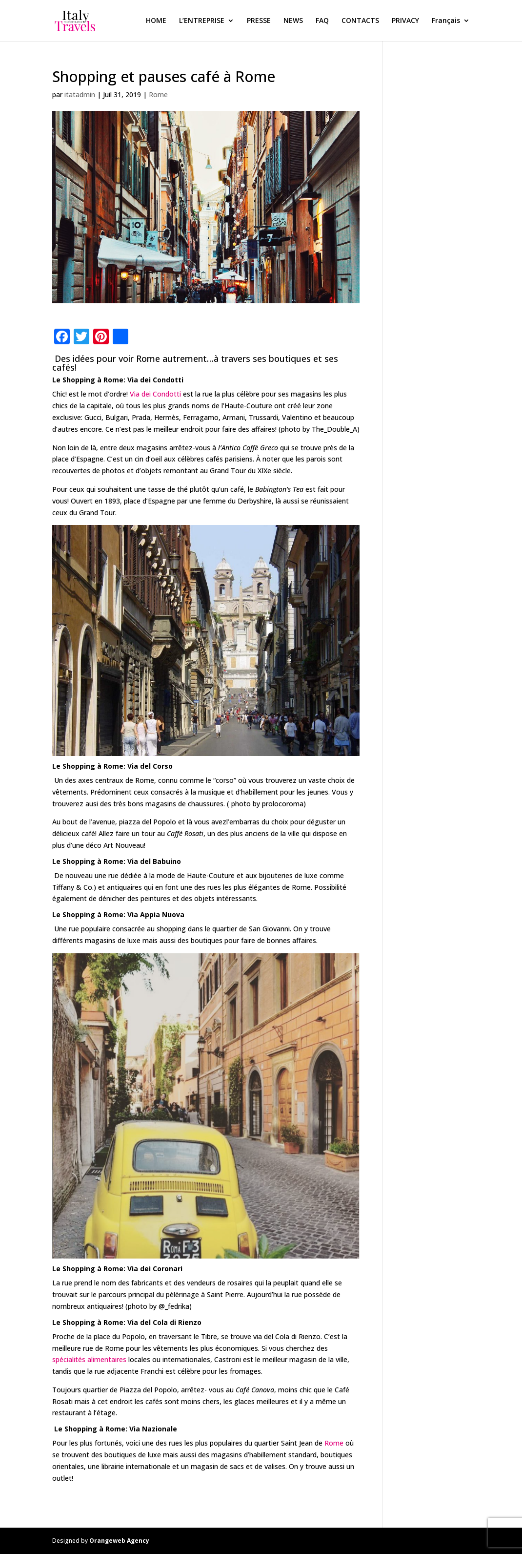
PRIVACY (405, 21)
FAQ (322, 21)
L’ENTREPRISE (201, 21)
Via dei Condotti (155, 394)
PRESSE (259, 21)
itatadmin (79, 94)
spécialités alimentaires (89, 1359)
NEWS (293, 21)
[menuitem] (451, 29)
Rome (158, 94)
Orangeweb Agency (119, 1540)
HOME (156, 21)
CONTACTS (360, 21)
